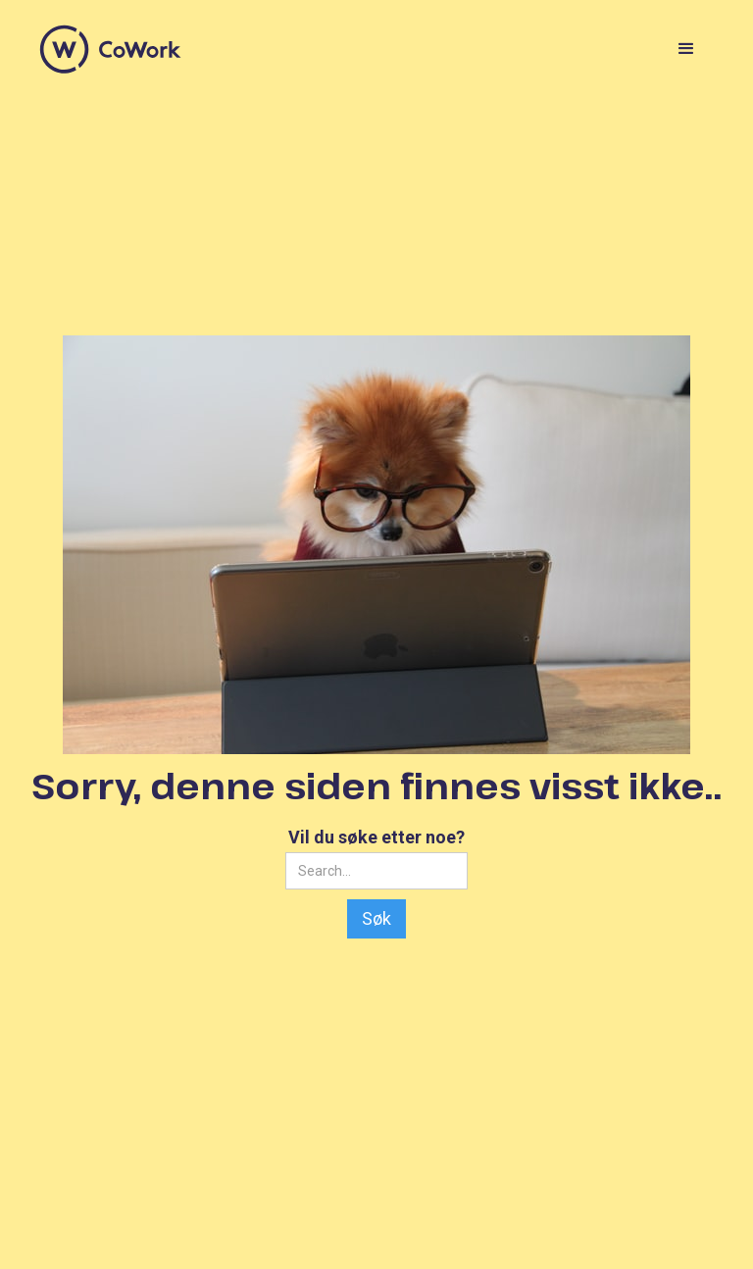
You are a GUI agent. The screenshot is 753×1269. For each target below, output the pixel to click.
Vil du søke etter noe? (376, 837)
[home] (110, 49)
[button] (686, 49)
